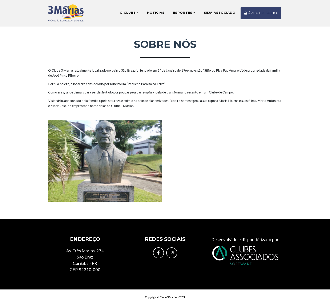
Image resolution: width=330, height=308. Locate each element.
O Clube (129, 14)
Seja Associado (220, 14)
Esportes (184, 14)
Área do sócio (260, 15)
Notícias (156, 14)
